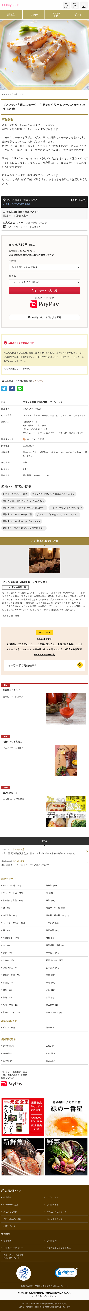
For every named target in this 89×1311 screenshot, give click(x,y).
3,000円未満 (8, 1046)
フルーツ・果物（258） (13, 893)
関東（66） (51, 975)
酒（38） (7, 930)
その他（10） (9, 960)
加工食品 (13, 94)
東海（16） (51, 982)
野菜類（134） (52, 885)
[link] (66, 1273)
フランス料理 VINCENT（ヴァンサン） (43, 402)
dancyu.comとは (10, 1204)
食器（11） (8, 953)
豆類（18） (51, 900)
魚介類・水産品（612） (13, 900)
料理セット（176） (11, 938)
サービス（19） (53, 953)
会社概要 (7, 1241)
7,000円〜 (50, 1053)
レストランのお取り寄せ (15, 494)
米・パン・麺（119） (12, 885)
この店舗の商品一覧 (16, 587)
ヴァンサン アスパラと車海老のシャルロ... (53, 494)
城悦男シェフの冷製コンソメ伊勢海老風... (24, 528)
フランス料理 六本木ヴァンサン (66, 507)
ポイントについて (55, 1219)
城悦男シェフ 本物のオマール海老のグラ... (24, 507)
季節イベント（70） (12, 1012)
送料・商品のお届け (12, 1219)
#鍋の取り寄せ (44, 639)
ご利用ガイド (53, 1204)
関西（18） (8, 990)
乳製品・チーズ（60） (56, 908)
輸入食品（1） (52, 1005)
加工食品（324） (10, 915)
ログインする (53, 1197)
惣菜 (22, 94)
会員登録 (7, 1197)
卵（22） (7, 908)
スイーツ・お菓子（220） (14, 923)
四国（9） (50, 997)
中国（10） (8, 997)
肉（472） (50, 893)
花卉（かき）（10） (55, 960)
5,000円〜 (7, 1053)
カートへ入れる (44, 290)
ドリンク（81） (53, 923)
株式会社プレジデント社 (46, 1296)
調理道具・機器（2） (55, 945)
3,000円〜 (50, 1046)
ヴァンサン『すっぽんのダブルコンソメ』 (57, 514)
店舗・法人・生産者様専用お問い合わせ (13, 1256)
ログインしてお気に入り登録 (44, 317)
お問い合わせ (9, 1226)
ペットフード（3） (54, 1012)
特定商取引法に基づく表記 (58, 1248)
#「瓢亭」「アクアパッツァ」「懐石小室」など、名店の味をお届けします (44, 644)
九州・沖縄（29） (11, 1005)
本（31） (7, 945)
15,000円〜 (51, 1061)
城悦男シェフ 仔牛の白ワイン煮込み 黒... (23, 500)
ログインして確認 (35, 439)
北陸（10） (51, 990)
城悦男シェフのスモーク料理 (17, 514)
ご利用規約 (52, 1241)
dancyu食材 (56, 14)
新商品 (11, 14)
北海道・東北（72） (12, 975)
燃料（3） (50, 938)
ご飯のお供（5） (10, 967)
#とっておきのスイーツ (19, 649)
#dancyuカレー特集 (44, 654)
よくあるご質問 (10, 1212)
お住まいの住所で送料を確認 (17, 204)
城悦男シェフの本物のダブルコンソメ (22, 521)
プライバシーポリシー (13, 1248)
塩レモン (50, 1027)
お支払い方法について (57, 1212)
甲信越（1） (8, 982)
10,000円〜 (8, 1061)
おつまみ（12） (53, 967)
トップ (4, 94)
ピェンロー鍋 (9, 1027)
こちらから (38, 381)
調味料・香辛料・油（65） (58, 915)
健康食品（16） (53, 930)
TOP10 (33, 14)
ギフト (78, 14)
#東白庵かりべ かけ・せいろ (47, 649)
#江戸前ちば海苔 (73, 649)
